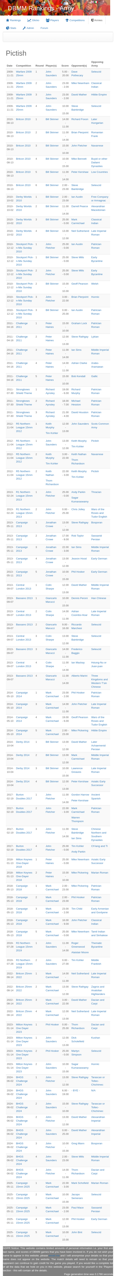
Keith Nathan (78, 454)
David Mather (79, 94)
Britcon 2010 (23, 119)
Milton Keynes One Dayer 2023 (24, 1028)
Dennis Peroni (79, 598)
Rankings (13, 20)
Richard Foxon (79, 119)
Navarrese (97, 145)
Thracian (96, 492)
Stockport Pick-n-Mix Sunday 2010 (24, 248)
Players (52, 20)
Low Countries (99, 172)
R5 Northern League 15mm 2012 (24, 427)
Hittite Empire (99, 94)
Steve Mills (77, 257)
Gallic (94, 376)
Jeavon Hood (79, 558)
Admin (28, 28)
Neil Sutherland (80, 230)
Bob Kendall (78, 376)
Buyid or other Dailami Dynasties (99, 162)
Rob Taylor (77, 535)
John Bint (76, 1232)
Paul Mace (77, 1207)
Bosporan (96, 522)
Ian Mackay (78, 662)
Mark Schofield (79, 1183)
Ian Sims (76, 349)
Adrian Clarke (79, 363)
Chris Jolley (78, 509)
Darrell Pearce (79, 206)
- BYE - (75, 1090)
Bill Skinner (52, 119)
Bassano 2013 (24, 598)
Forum (44, 28)
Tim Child (76, 908)
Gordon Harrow (80, 794)
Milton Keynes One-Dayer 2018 (24, 863)
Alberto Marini (79, 675)
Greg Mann (77, 1143)
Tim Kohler (52, 433)
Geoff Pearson (79, 283)
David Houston (79, 412)
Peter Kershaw (79, 172)
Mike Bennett (78, 158)
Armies (96, 20)
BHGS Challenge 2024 (22, 1081)
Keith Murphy (79, 440)
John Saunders (80, 423)
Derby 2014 (22, 741)
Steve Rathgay (79, 336)
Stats (11, 28)
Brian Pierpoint (79, 132)
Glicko (33, 20)
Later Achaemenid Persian (98, 745)
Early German (99, 558)
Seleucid (96, 71)
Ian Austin (77, 196)
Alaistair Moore (80, 952)
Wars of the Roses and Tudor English (99, 513)
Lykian (95, 336)
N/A (93, 1090)
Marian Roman (99, 872)
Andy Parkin (78, 492)
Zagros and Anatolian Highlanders (98, 990)
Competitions (75, 20)
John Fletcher (79, 145)
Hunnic (95, 296)
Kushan (95, 1037)
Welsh (94, 283)
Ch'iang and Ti (99, 846)
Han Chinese (98, 598)
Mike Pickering (79, 730)
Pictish (95, 440)
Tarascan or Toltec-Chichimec (98, 1081)
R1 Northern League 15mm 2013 (24, 496)
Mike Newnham (80, 83)
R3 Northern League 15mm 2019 (24, 947)
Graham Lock (79, 323)
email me (54, 1255)
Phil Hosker (78, 571)
